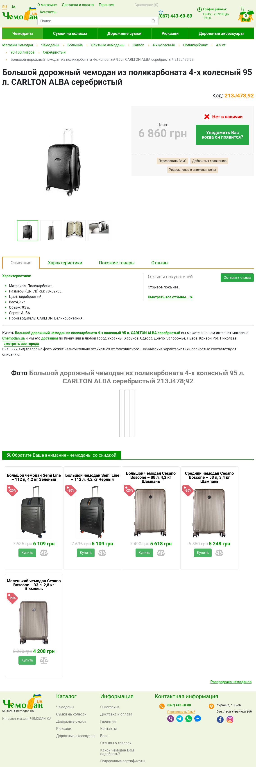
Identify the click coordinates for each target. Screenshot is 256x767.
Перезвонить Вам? (172, 161)
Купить (27, 553)
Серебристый (54, 52)
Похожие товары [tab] (117, 262)
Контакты (48, 12)
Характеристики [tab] (65, 262)
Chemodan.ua (13, 338)
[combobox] (98, 21)
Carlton (138, 45)
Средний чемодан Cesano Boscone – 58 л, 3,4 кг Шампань (209, 477)
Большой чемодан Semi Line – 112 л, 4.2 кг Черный (92, 477)
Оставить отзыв (237, 277)
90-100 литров (23, 52)
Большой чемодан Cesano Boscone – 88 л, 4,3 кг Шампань (151, 477)
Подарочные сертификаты (122, 761)
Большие (75, 45)
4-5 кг (220, 45)
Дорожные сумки (124, 33)
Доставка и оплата (78, 5)
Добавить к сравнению (209, 161)
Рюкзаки (170, 33)
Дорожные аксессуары (221, 33)
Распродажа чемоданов (231, 682)
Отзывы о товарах (115, 743)
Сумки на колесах (70, 33)
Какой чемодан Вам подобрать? (117, 752)
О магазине (47, 5)
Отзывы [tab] (159, 262)
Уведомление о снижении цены (192, 169)
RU (4, 7)
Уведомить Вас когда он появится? (222, 135)
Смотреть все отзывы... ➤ (170, 297)
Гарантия (106, 5)
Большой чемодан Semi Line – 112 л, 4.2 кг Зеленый (34, 477)
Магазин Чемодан (17, 45)
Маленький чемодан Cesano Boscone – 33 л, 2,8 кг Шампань (34, 585)
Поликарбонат (195, 45)
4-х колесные (164, 45)
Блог (104, 736)
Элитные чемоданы (108, 45)
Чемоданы (22, 33)
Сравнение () (147, 5)
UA (13, 7)
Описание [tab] (21, 262)
